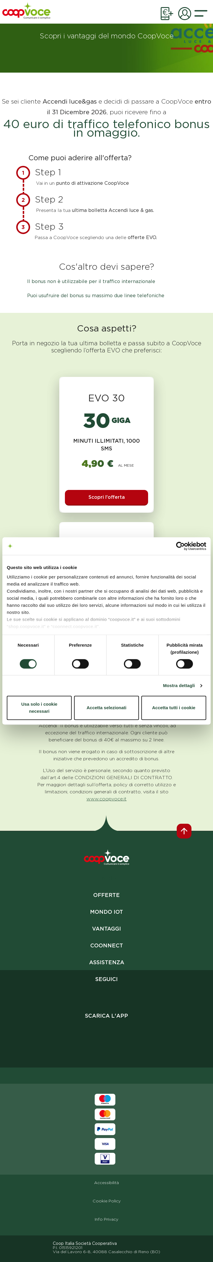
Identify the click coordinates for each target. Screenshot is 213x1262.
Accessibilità (106, 1182)
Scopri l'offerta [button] (107, 497)
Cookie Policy (107, 1201)
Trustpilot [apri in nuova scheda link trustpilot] (106, 878)
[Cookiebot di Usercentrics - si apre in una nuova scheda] (180, 546)
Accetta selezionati (106, 707)
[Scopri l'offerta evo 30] (106, 498)
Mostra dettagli (179, 685)
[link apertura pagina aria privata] (184, 15)
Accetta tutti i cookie (173, 707)
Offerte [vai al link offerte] (106, 895)
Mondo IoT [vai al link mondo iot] (106, 912)
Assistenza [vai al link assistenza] (106, 962)
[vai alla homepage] (26, 11)
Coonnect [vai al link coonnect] (106, 945)
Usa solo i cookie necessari (39, 708)
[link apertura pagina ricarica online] (166, 15)
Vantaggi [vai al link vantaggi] (106, 929)
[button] (201, 15)
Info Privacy (106, 1219)
